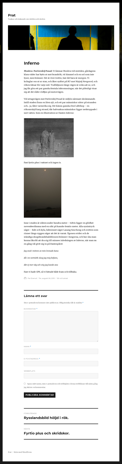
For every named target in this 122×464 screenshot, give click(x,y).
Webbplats (29, 371)
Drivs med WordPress (23, 452)
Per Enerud (32, 278)
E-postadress (32, 359)
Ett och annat (62, 278)
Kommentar (30, 309)
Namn (27, 347)
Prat (12, 15)
